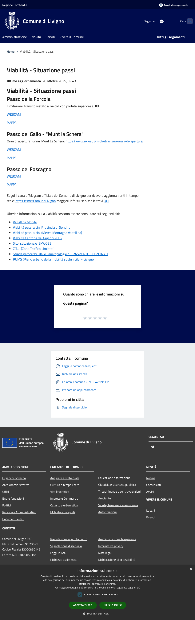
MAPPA (12, 122)
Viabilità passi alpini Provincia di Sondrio (41, 227)
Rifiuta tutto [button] (113, 605)
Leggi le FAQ (58, 552)
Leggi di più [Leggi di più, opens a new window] (134, 587)
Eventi (150, 517)
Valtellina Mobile (25, 222)
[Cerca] (188, 21)
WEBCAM (14, 114)
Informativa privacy (110, 546)
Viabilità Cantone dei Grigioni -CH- (37, 238)
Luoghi (150, 510)
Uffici (5, 491)
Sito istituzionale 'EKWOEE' (32, 243)
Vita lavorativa (59, 491)
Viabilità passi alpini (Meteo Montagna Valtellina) (47, 232)
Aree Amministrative (15, 485)
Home (10, 51)
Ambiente (104, 498)
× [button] (190, 569)
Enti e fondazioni (13, 498)
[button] (97, 613)
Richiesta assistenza (63, 559)
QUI (106, 200)
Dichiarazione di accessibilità (116, 559)
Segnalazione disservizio (66, 546)
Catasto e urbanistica (64, 505)
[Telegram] (154, 21)
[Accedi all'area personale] (173, 5)
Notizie (150, 478)
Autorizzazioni (107, 512)
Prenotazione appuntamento (68, 539)
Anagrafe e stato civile (64, 478)
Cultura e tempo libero (64, 485)
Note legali (105, 552)
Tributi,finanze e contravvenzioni (119, 491)
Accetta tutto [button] (82, 605)
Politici (6, 505)
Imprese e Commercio (64, 498)
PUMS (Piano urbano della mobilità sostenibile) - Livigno (53, 259)
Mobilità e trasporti (62, 512)
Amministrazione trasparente (117, 539)
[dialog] (97, 592)
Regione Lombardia (14, 5)
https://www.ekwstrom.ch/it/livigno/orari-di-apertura (104, 141)
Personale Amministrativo (19, 512)
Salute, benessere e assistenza (118, 505)
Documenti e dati (13, 519)
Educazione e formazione (114, 477)
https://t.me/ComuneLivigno (35, 200)
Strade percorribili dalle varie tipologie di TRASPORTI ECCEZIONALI (60, 254)
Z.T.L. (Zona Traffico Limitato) (33, 248)
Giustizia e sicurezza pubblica (117, 484)
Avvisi (150, 491)
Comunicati (153, 485)
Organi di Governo (14, 478)
